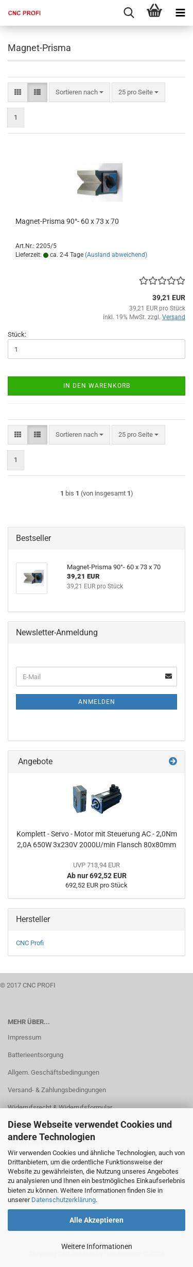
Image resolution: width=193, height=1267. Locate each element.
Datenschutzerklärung (63, 1200)
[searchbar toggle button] (129, 13)
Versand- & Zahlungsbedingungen (57, 1090)
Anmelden (96, 701)
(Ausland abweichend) (116, 254)
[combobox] (79, 93)
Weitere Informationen (96, 1246)
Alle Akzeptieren (96, 1220)
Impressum (24, 1037)
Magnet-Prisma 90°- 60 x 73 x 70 (67, 221)
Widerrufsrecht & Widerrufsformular (60, 1107)
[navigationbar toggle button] (180, 13)
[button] (18, 93)
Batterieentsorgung (35, 1055)
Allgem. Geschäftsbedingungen (53, 1072)
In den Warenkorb (96, 385)
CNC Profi (30, 943)
